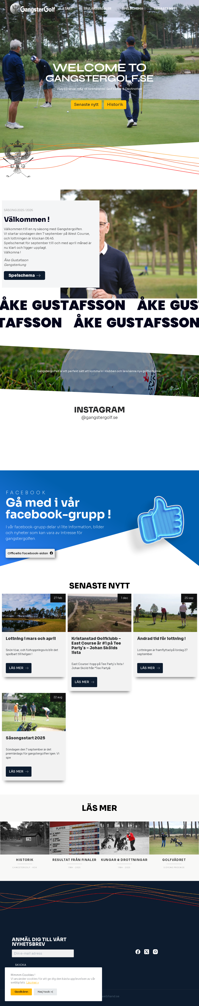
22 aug (58, 697)
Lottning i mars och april (31, 638)
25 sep (189, 598)
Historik (115, 104)
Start (67, 8)
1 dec (124, 598)
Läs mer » (32, 982)
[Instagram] (155, 951)
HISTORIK (24, 906)
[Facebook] (137, 951)
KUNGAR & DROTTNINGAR (124, 906)
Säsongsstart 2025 (25, 738)
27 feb (58, 598)
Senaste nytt (165, 8)
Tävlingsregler (97, 8)
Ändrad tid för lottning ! (161, 638)
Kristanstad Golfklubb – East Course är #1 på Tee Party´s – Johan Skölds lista (96, 645)
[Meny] (187, 8)
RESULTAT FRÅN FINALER (74, 906)
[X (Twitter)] (146, 951)
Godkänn (21, 991)
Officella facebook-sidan (30, 553)
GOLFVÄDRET (174, 906)
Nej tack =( (45, 991)
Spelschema (132, 8)
